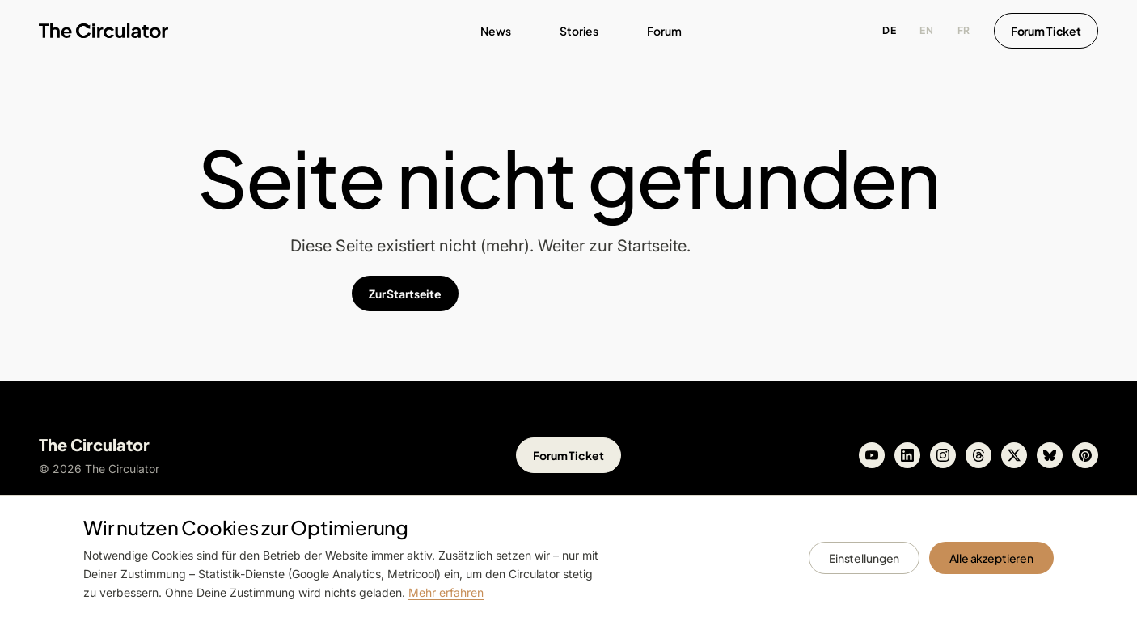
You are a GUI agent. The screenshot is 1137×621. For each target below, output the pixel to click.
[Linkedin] (907, 455)
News (495, 30)
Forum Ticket (1046, 30)
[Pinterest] (1085, 455)
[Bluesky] (1050, 455)
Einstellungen (864, 558)
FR (963, 30)
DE (889, 30)
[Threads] (978, 455)
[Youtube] (872, 455)
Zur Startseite (405, 293)
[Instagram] (943, 455)
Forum (664, 30)
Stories (579, 30)
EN (926, 30)
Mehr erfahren (446, 592)
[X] (1014, 455)
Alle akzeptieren (991, 558)
